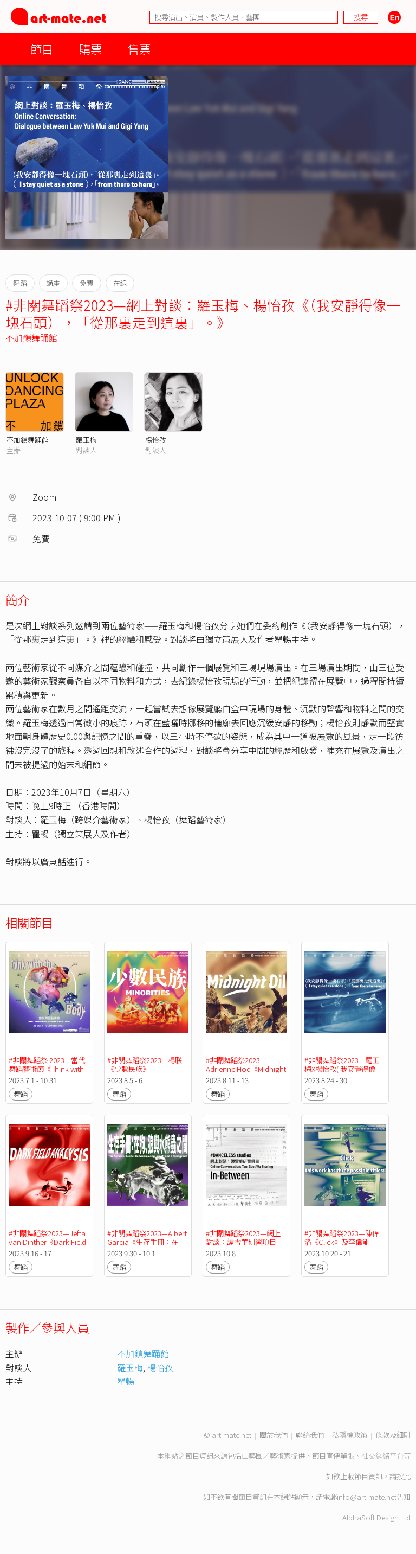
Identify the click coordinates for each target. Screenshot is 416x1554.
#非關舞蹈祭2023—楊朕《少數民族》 (144, 1064)
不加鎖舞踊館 (31, 337)
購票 (90, 48)
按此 (403, 1476)
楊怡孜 (155, 439)
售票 (139, 48)
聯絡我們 (310, 1435)
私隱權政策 (349, 1435)
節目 (41, 48)
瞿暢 (125, 1380)
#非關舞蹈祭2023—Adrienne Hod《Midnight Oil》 (247, 1069)
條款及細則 (393, 1435)
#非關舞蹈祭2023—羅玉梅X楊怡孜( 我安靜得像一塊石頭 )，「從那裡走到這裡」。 (345, 1073)
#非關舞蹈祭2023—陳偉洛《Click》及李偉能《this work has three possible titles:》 (341, 1246)
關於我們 (273, 1435)
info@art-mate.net (366, 1497)
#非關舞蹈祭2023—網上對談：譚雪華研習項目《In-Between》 (243, 1242)
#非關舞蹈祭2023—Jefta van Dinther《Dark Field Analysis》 (48, 1242)
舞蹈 (21, 1094)
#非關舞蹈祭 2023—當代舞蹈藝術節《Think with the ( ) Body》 (47, 1069)
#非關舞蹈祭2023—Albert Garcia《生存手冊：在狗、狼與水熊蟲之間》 (147, 1242)
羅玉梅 (86, 439)
